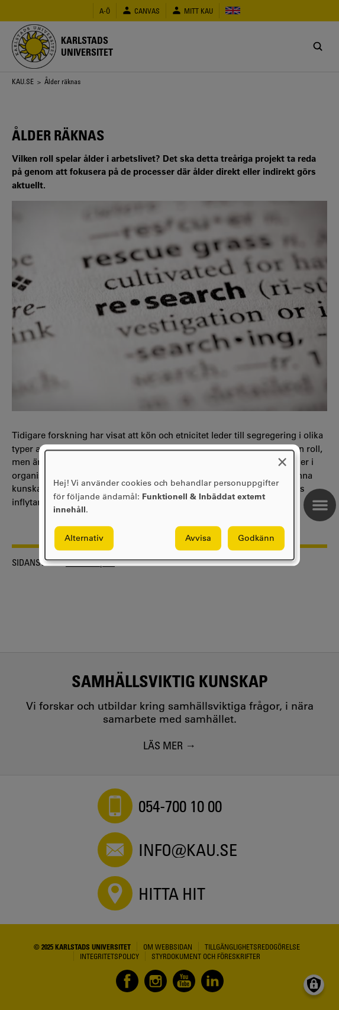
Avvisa (198, 538)
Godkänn (256, 538)
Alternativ (84, 538)
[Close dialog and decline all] (282, 457)
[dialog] (169, 505)
